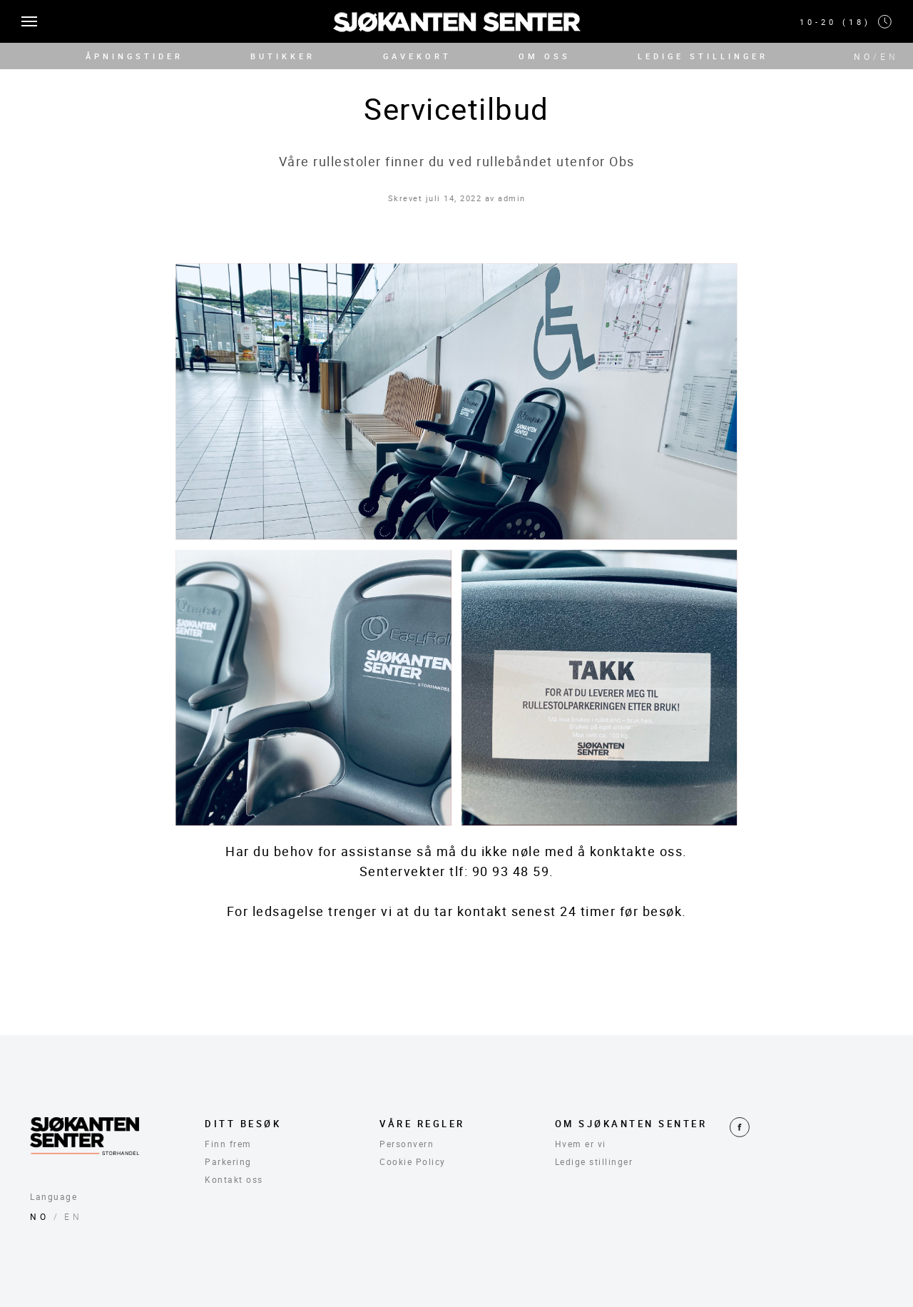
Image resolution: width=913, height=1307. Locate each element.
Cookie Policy (412, 1161)
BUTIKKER (282, 56)
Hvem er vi (580, 1143)
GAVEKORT (417, 56)
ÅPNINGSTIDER (134, 56)
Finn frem (228, 1143)
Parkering (228, 1161)
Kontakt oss (234, 1179)
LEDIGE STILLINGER (703, 56)
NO (863, 56)
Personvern (406, 1143)
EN (889, 56)
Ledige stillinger (594, 1161)
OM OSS (545, 56)
